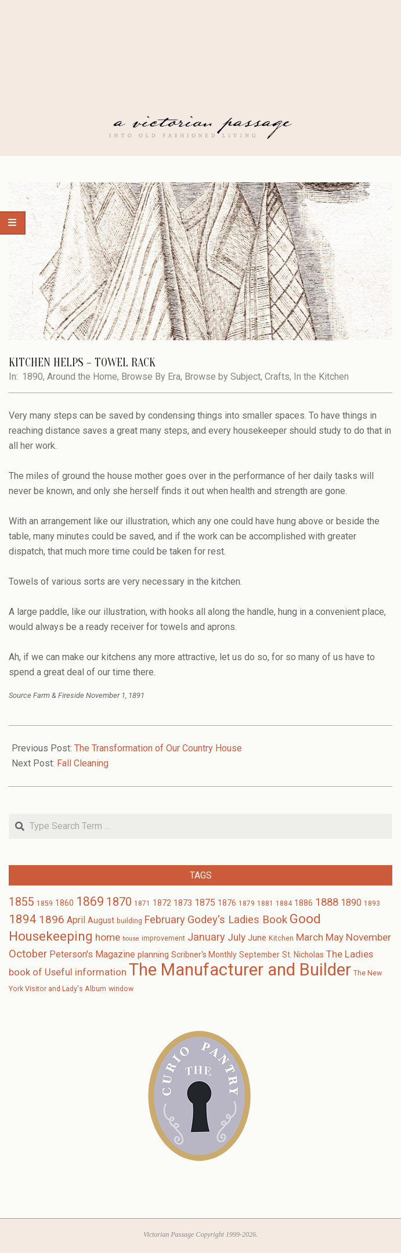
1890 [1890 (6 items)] (351, 902)
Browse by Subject (223, 376)
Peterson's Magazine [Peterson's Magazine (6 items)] (92, 954)
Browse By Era (150, 376)
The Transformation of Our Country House (158, 748)
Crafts (277, 376)
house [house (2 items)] (130, 938)
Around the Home (82, 376)
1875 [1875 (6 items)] (204, 902)
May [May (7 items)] (335, 937)
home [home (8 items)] (107, 937)
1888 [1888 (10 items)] (326, 902)
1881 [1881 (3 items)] (265, 903)
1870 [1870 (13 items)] (119, 902)
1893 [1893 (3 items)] (372, 903)
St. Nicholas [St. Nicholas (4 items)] (303, 954)
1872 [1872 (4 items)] (162, 903)
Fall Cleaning (83, 763)
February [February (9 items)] (164, 919)
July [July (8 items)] (236, 937)
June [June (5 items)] (257, 937)
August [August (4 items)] (101, 920)
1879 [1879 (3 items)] (247, 903)
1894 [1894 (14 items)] (23, 919)
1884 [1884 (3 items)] (284, 903)
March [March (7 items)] (309, 937)
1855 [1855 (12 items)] (21, 902)
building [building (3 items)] (129, 921)
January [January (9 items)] (206, 937)
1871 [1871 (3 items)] (142, 903)
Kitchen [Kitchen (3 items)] (281, 938)
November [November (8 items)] (368, 937)
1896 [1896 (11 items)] (51, 919)
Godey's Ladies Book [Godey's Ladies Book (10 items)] (237, 919)
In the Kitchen (321, 376)
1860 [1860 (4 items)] (64, 903)
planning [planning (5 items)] (153, 954)
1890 (32, 376)
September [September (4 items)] (259, 954)
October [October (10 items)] (28, 954)
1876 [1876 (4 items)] (227, 903)
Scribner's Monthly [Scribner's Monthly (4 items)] (204, 954)
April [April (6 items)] (76, 920)
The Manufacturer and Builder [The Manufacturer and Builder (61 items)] (240, 970)
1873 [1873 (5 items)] (183, 903)
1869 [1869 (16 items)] (90, 901)
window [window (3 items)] (121, 989)
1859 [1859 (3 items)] (45, 903)
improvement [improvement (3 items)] (163, 938)
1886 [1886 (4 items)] (303, 903)
